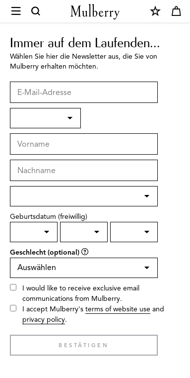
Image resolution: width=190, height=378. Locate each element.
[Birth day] (34, 232)
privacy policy (43, 319)
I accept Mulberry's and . (93, 314)
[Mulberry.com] (95, 11)
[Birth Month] (84, 232)
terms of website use (117, 309)
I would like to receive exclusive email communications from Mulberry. (80, 293)
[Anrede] (45, 118)
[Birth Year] (134, 232)
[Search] (36, 11)
